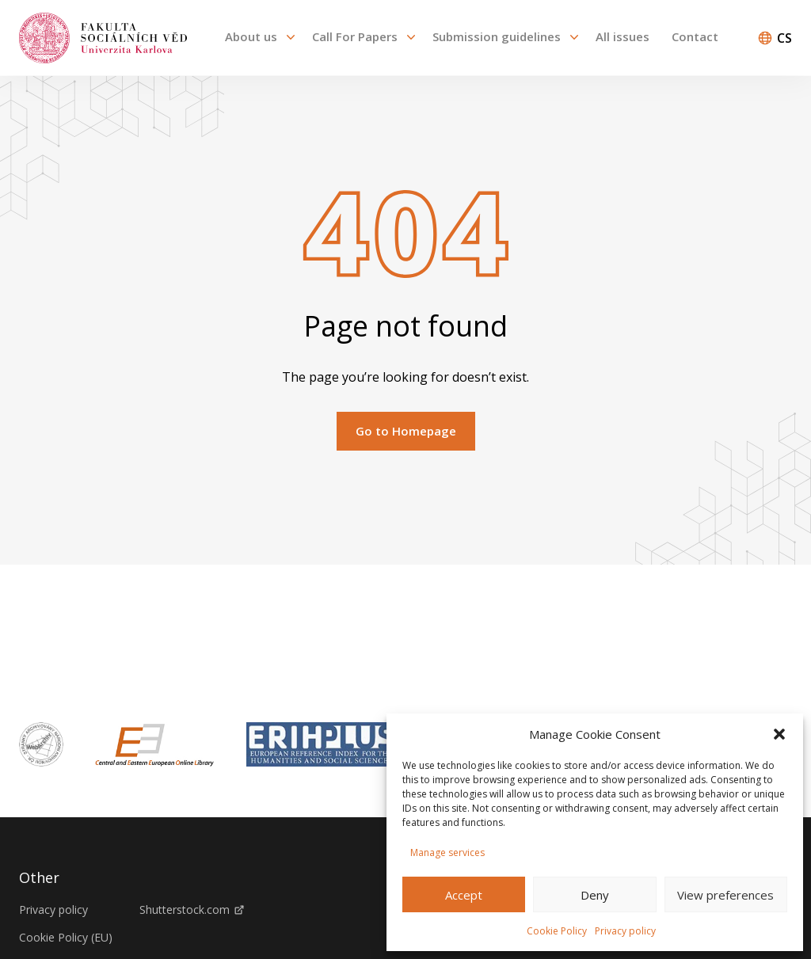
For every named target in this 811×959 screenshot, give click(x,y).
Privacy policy (625, 931)
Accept (463, 895)
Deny (595, 895)
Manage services (447, 852)
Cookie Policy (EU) (65, 937)
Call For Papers (355, 36)
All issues (622, 36)
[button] (779, 734)
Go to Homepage (406, 431)
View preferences (725, 895)
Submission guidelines (496, 36)
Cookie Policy (557, 931)
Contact (695, 36)
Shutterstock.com (191, 910)
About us (251, 36)
